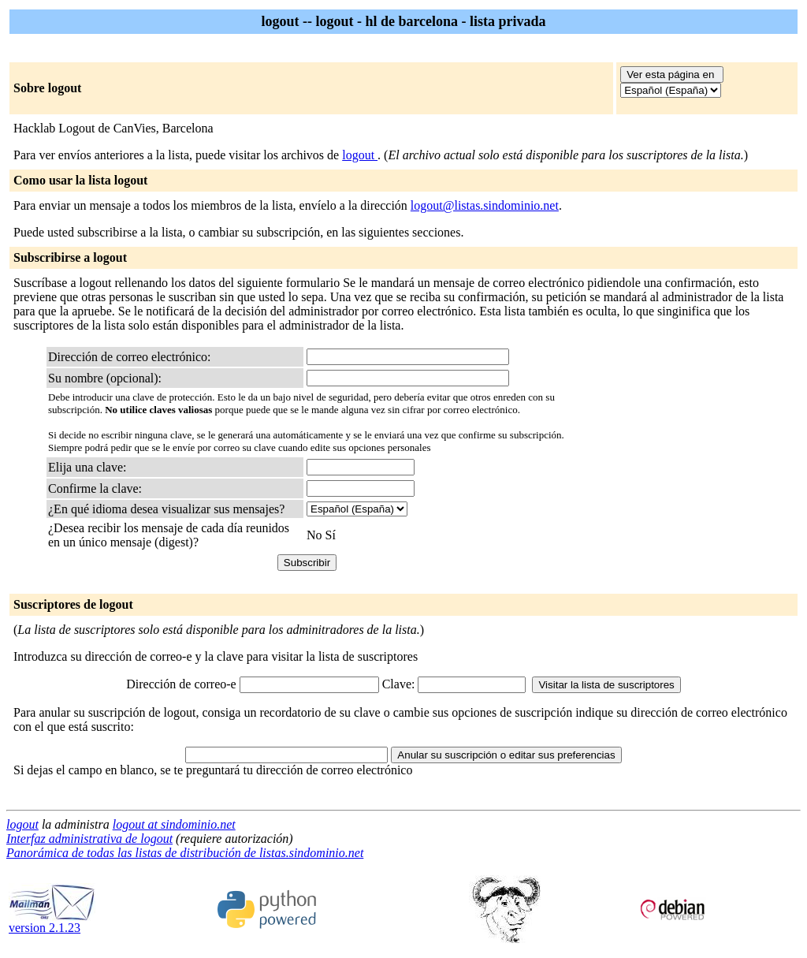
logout (359, 155)
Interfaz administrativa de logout (89, 838)
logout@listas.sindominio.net (485, 205)
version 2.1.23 (52, 922)
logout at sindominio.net (174, 824)
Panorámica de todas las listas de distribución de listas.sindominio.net (184, 852)
